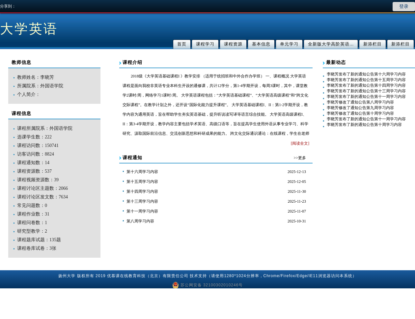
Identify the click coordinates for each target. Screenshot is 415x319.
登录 (403, 6)
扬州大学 (66, 276)
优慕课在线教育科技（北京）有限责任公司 (147, 276)
